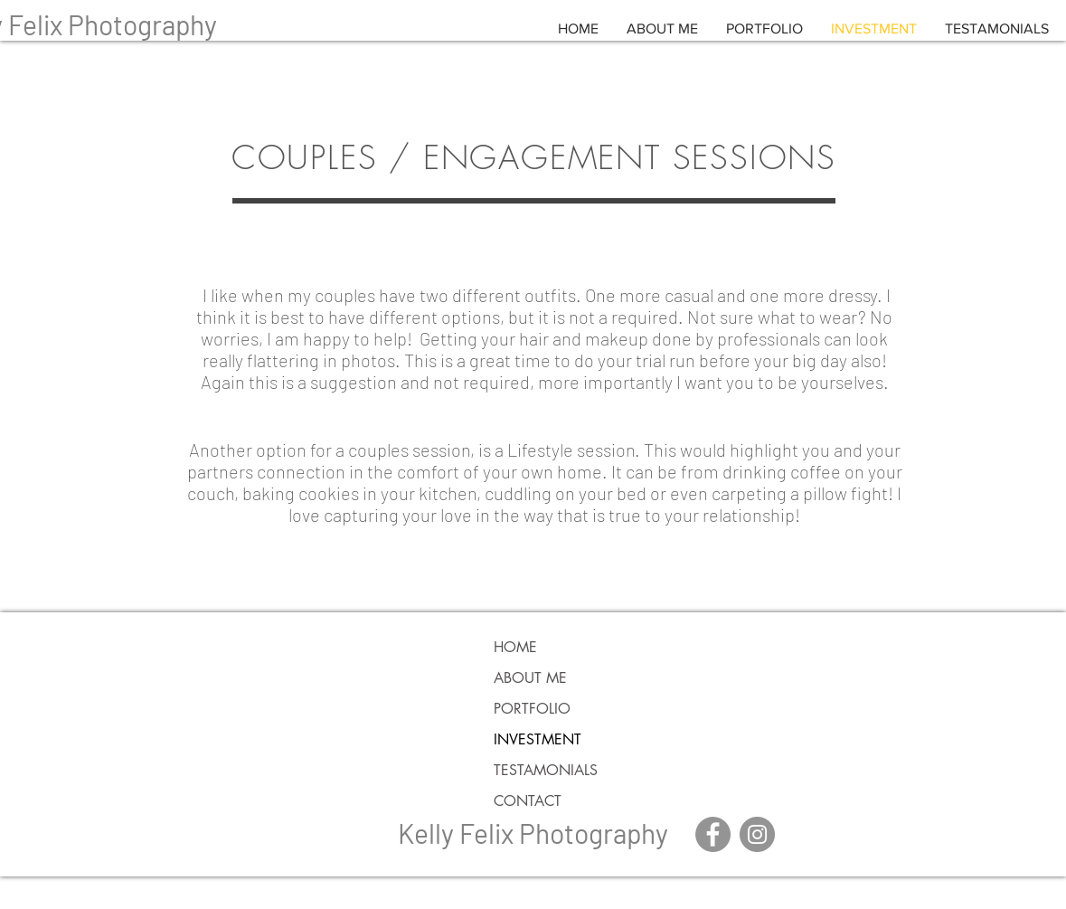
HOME (515, 647)
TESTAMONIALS (546, 770)
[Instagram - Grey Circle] (757, 834)
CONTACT (527, 800)
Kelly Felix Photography (533, 833)
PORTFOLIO (532, 708)
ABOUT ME (530, 677)
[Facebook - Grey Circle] (713, 834)
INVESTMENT (537, 739)
